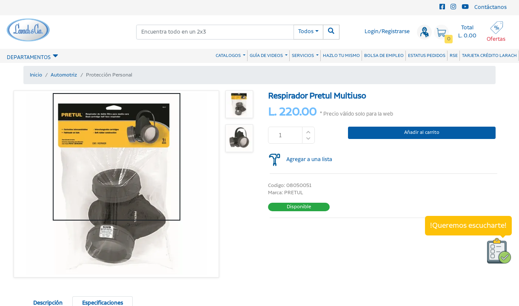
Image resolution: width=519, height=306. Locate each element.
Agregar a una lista (309, 160)
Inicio (36, 75)
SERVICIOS (303, 55)
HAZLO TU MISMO (341, 55)
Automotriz (64, 75)
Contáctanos (490, 7)
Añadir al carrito (421, 132)
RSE (454, 55)
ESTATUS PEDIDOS (426, 55)
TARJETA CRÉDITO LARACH (489, 55)
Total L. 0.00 (467, 32)
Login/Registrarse (387, 32)
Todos (306, 32)
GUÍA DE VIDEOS (267, 55)
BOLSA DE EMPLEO (384, 55)
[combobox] (215, 32)
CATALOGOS (229, 55)
